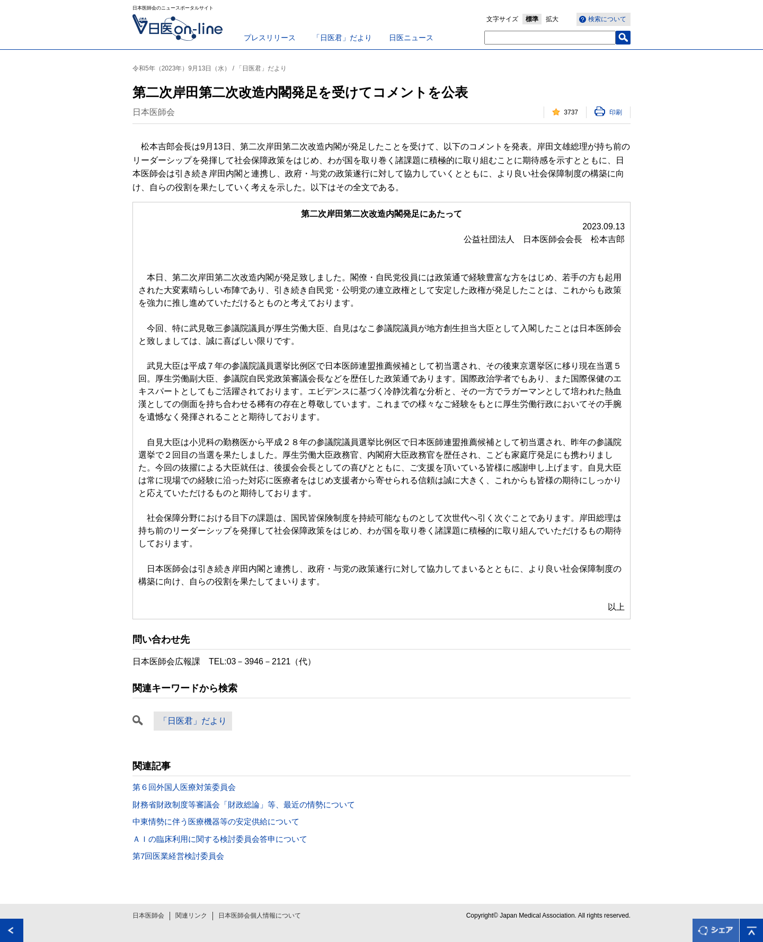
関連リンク (191, 915)
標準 (532, 19)
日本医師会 (148, 915)
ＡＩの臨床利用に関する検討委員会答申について (219, 838)
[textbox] (550, 38)
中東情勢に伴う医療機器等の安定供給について (215, 821)
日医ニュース (411, 37)
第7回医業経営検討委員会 (178, 855)
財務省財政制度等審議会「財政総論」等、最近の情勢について (243, 804)
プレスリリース (270, 37)
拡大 (552, 19)
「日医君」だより (342, 37)
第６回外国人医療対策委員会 (184, 787)
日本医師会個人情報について (259, 915)
